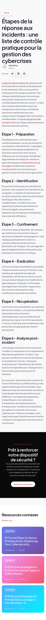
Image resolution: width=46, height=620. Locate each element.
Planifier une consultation (23, 484)
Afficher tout (7, 520)
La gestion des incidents (13, 83)
